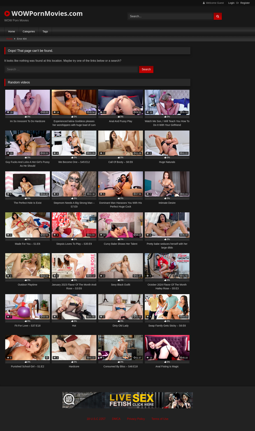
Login (231, 2)
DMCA (116, 418)
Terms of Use (159, 418)
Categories (29, 31)
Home (11, 31)
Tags (45, 31)
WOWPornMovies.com (43, 13)
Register (245, 2)
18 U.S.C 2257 (96, 418)
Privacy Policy (136, 418)
